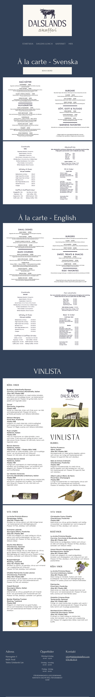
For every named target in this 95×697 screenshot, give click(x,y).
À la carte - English (47, 217)
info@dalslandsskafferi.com (78, 656)
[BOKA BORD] (47, 70)
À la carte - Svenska (48, 61)
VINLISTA (47, 371)
